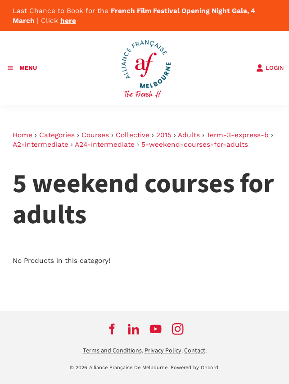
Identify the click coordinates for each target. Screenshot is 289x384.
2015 (164, 135)
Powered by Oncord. (195, 367)
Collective (132, 135)
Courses (95, 135)
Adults (189, 135)
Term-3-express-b (238, 135)
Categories (57, 135)
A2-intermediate (40, 144)
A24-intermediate (105, 144)
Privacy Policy (162, 351)
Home (22, 135)
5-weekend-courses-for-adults (194, 144)
